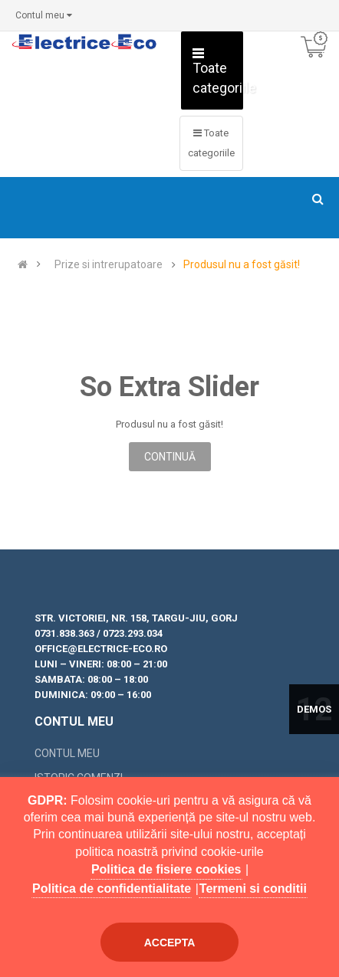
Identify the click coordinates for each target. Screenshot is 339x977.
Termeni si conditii (253, 888)
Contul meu (67, 753)
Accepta (170, 942)
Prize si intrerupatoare (108, 265)
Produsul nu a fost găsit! (241, 265)
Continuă (170, 457)
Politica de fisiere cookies (166, 869)
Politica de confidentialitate (111, 888)
